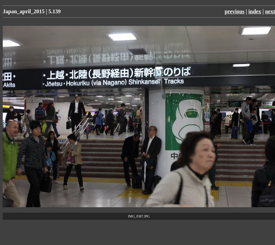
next (270, 11)
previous (234, 11)
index (254, 11)
